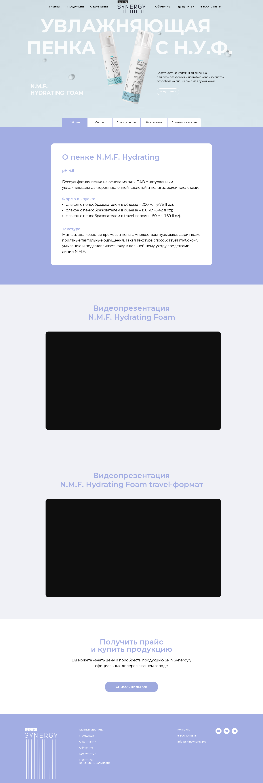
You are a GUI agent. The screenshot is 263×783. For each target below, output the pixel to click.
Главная (55, 6)
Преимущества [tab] (126, 122)
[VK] (227, 733)
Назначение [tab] (154, 122)
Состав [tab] (99, 122)
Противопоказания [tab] (184, 122)
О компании (99, 6)
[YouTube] (219, 733)
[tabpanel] (131, 206)
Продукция (75, 6)
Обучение (162, 6)
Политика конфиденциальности (94, 761)
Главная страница (91, 729)
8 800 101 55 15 (210, 6)
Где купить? (185, 6)
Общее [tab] (75, 122)
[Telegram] (235, 733)
